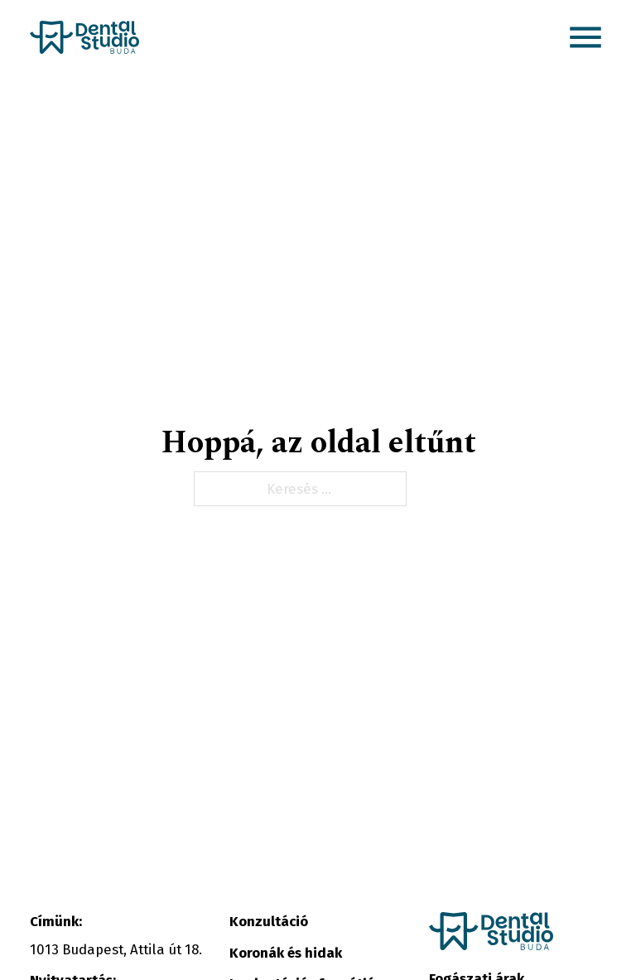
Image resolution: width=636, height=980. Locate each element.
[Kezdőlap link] (84, 37)
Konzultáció (268, 921)
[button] (585, 37)
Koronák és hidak (285, 952)
